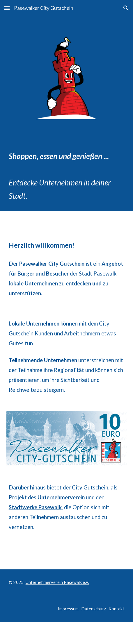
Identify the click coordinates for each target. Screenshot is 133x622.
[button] (7, 8)
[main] (66, 169)
